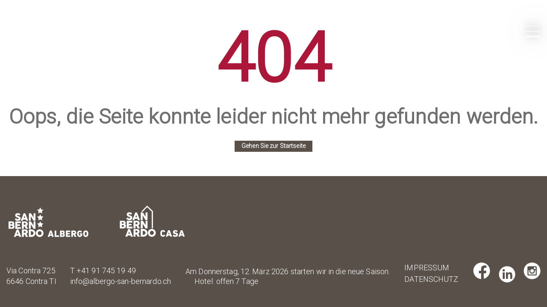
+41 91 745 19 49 (106, 270)
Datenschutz (424, 279)
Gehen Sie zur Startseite (273, 145)
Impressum (424, 267)
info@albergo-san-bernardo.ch (120, 281)
